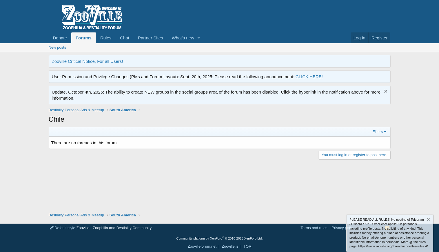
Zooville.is (230, 246)
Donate (60, 37)
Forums (84, 37)
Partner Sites (150, 37)
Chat (124, 37)
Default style (62, 228)
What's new (183, 37)
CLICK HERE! (309, 76)
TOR (247, 246)
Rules (105, 37)
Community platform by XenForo (219, 238)
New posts (57, 47)
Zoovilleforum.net (201, 246)
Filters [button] (378, 131)
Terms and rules (313, 228)
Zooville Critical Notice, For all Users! (87, 61)
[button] (199, 37)
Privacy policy (342, 228)
